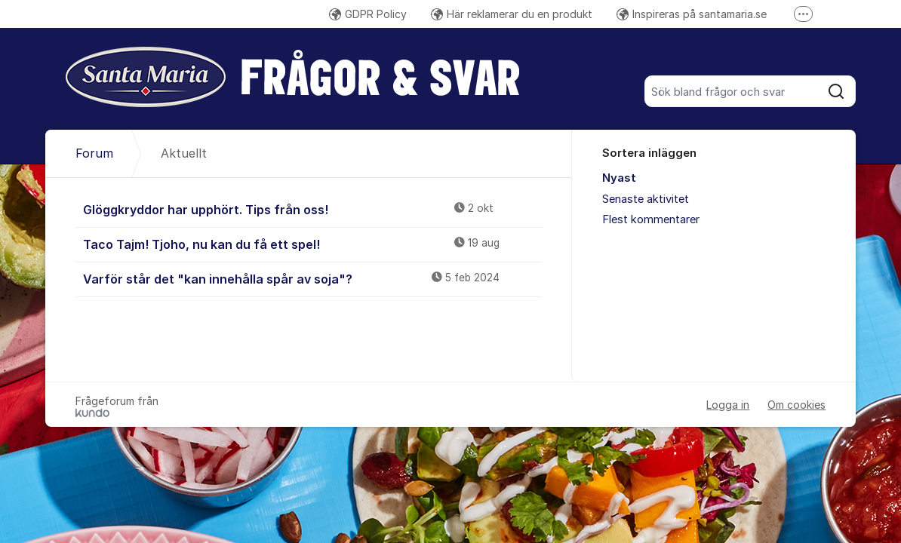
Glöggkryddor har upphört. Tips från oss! (313, 209)
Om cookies (796, 404)
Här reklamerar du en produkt (511, 14)
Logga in (727, 404)
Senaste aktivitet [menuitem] (645, 199)
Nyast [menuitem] (619, 178)
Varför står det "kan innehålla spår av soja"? (313, 278)
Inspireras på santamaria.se (692, 14)
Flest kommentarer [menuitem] (651, 219)
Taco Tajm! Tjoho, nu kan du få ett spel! (313, 243)
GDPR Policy (368, 14)
